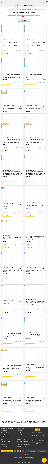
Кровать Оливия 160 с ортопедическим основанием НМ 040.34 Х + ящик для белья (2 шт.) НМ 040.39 (12, 269)
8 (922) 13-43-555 (19, 5)
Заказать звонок (7, 451)
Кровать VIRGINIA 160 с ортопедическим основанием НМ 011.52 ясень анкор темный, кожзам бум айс (35, 108)
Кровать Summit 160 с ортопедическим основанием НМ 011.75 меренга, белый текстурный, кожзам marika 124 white (11, 400)
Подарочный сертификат (8, 436)
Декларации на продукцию (5, 442)
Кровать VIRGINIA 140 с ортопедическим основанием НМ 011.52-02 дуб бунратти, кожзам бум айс (12, 108)
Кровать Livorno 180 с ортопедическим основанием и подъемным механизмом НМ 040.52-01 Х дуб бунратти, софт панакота (12, 172)
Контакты (4, 446)
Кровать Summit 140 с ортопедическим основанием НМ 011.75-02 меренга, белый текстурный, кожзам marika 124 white (11, 367)
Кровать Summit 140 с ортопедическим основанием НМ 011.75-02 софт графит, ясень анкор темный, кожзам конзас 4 (35, 367)
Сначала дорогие (30, 14)
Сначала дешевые (21, 14)
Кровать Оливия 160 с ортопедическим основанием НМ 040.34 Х (11, 205)
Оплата (19, 432)
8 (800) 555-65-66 (29, 5)
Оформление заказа (22, 438)
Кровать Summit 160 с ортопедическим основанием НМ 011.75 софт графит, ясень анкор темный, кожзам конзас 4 (35, 400)
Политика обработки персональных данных (23, 442)
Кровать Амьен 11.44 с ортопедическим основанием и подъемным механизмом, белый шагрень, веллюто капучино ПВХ (11, 75)
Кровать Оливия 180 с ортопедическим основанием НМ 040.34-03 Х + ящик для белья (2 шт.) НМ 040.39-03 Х (35, 302)
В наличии (37, 14)
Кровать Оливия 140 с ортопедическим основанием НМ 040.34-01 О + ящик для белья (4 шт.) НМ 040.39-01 (35, 237)
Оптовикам (4, 444)
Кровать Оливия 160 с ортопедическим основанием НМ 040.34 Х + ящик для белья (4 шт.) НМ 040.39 (35, 269)
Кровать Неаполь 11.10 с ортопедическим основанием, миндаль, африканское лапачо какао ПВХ (35, 75)
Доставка (19, 430)
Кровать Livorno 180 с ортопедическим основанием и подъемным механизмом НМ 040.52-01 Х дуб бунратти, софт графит (35, 172)
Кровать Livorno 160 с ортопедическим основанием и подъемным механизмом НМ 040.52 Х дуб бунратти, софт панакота (12, 140)
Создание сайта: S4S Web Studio (24, 462)
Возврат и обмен (21, 436)
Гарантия (19, 434)
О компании (4, 430)
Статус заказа (5, 432)
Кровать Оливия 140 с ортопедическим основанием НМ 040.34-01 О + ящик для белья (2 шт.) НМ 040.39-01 (35, 205)
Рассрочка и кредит (22, 439)
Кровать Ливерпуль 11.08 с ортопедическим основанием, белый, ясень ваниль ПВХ (34, 334)
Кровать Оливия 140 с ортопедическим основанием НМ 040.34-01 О (11, 237)
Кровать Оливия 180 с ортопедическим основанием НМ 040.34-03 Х (11, 302)
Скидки (3, 434)
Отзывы (3, 438)
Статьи (3, 439)
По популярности (12, 14)
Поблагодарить (31, 451)
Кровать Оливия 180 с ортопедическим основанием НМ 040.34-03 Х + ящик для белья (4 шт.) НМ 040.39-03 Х (12, 334)
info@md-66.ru (36, 444)
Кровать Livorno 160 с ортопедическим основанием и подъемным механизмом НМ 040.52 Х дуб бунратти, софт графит (35, 140)
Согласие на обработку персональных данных (23, 445)
